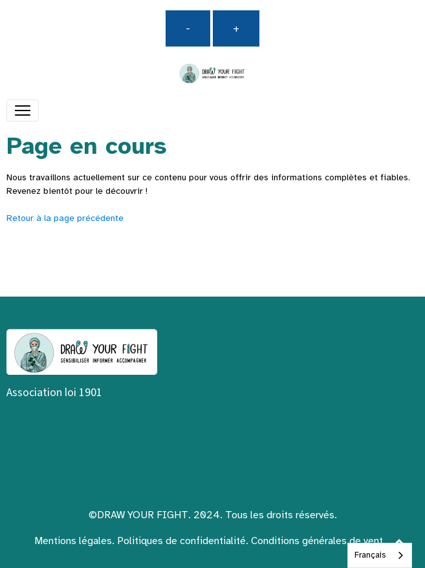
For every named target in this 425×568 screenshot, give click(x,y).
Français (370, 555)
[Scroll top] (399, 542)
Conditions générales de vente (320, 540)
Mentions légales (73, 540)
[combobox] (379, 555)
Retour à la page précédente (65, 218)
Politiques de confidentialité (181, 540)
